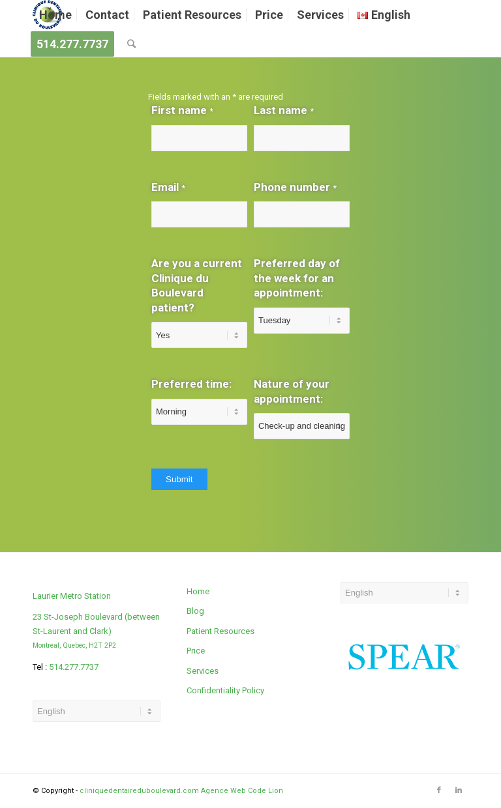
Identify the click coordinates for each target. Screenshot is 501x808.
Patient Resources (220, 631)
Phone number (295, 187)
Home (198, 591)
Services (203, 671)
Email (168, 187)
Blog (195, 611)
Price (196, 651)
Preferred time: (191, 383)
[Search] (131, 44)
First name (182, 110)
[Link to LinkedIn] (458, 790)
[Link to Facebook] (439, 790)
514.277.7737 (74, 667)
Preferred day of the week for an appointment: (297, 278)
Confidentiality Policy (225, 690)
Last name (284, 110)
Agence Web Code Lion (242, 790)
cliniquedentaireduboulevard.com (139, 790)
